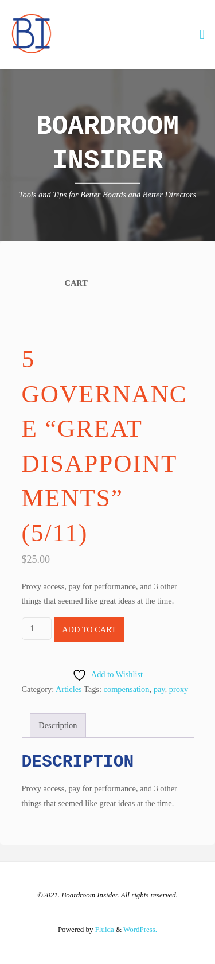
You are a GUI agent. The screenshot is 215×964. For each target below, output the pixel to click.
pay (159, 689)
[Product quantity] (37, 628)
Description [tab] (57, 725)
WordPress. (140, 929)
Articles (69, 689)
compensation (127, 689)
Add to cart (89, 629)
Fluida (103, 929)
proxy (179, 689)
